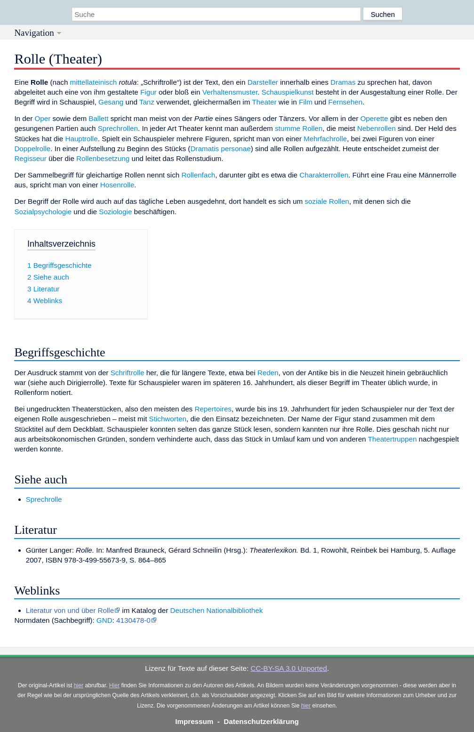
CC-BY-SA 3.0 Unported (288, 668)
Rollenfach (199, 175)
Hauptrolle (81, 139)
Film (306, 102)
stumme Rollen (298, 128)
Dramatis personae (220, 149)
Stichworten (167, 419)
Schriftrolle (128, 373)
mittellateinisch (93, 82)
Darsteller (263, 82)
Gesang (110, 102)
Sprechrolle (44, 499)
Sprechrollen (118, 128)
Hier (114, 685)
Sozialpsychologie (43, 212)
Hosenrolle (117, 185)
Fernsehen (345, 102)
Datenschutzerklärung (261, 721)
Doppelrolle (32, 149)
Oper (42, 118)
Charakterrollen (323, 175)
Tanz (146, 102)
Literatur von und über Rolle (70, 610)
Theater (264, 102)
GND (104, 620)
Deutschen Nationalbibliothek (216, 610)
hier (78, 685)
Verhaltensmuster (229, 92)
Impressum (194, 721)
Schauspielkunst (288, 92)
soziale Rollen (327, 201)
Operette (374, 118)
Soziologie (115, 212)
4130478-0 (133, 620)
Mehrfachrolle (325, 139)
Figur (148, 92)
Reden (268, 373)
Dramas (342, 82)
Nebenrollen (376, 128)
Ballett (98, 118)
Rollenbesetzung (102, 158)
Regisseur (30, 158)
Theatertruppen (392, 439)
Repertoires (213, 409)
